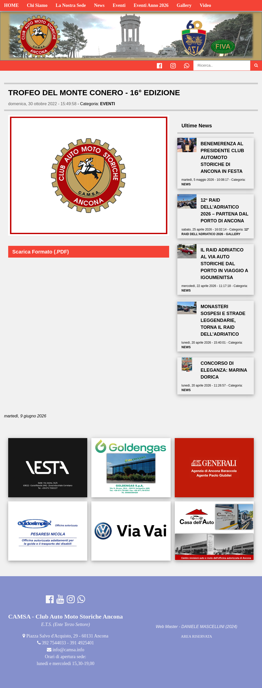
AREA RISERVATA (196, 636)
